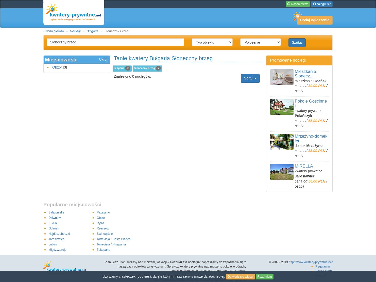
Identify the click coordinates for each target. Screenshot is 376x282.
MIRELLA (304, 166)
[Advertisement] (188, 90)
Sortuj (250, 78)
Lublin (52, 244)
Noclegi (75, 31)
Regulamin (322, 266)
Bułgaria (92, 31)
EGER (52, 223)
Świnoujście (105, 234)
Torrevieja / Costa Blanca (113, 239)
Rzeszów (103, 228)
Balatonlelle (56, 212)
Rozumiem (264, 276)
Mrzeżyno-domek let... (311, 138)
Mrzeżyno (103, 212)
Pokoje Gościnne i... (311, 103)
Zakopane (103, 250)
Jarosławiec (56, 239)
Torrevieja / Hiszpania (111, 244)
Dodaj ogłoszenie (313, 19)
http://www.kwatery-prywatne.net (311, 262)
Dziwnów (54, 218)
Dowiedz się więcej (240, 276)
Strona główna (53, 31)
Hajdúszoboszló (59, 234)
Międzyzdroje (57, 250)
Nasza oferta (297, 4)
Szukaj (297, 42)
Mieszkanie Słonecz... (305, 73)
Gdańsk (53, 228)
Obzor (57, 67)
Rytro (100, 223)
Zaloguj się (322, 4)
